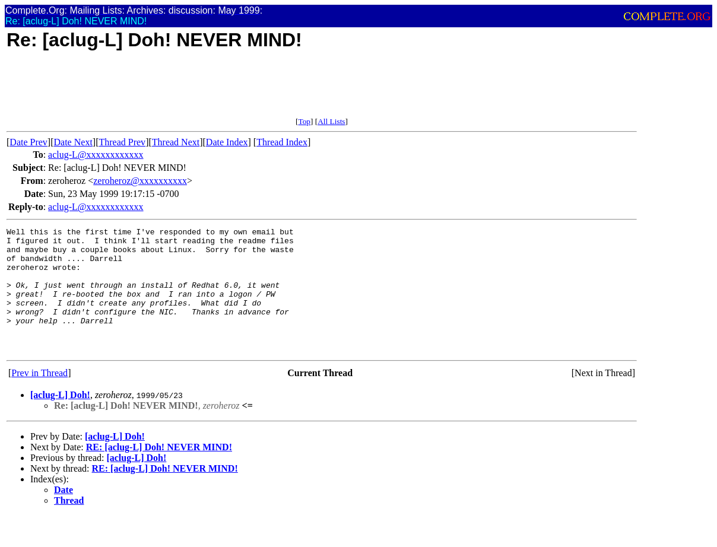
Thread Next (175, 142)
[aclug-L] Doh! (60, 420)
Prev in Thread (39, 398)
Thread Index (281, 142)
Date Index (227, 142)
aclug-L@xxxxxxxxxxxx (95, 155)
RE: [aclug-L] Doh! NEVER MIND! (159, 472)
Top (304, 121)
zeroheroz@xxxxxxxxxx (140, 181)
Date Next (73, 142)
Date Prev (28, 142)
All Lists (331, 121)
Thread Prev (122, 142)
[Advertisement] (223, 90)
